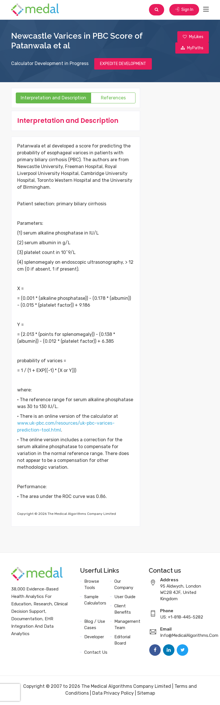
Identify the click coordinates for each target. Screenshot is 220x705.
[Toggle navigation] (206, 9)
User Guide (124, 597)
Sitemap (146, 694)
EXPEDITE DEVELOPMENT (123, 64)
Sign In (184, 9)
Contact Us (95, 653)
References (113, 99)
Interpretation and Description (53, 99)
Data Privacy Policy (113, 694)
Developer (94, 638)
